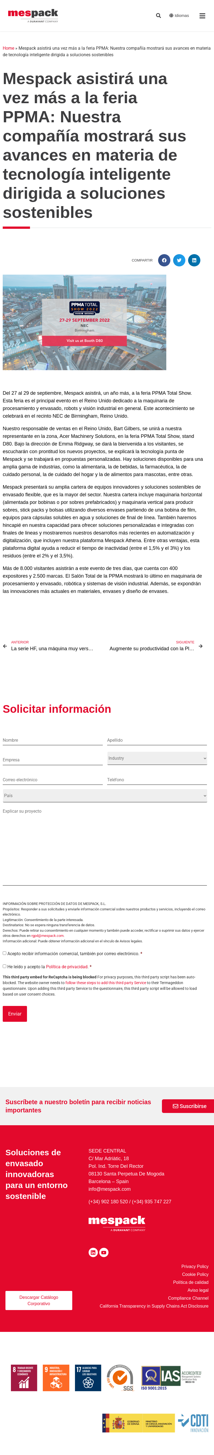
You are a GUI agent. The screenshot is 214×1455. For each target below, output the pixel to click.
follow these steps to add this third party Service (105, 990)
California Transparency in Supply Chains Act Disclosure (154, 1313)
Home (8, 48)
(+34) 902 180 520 (109, 1208)
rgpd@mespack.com (47, 943)
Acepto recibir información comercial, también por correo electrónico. (74, 961)
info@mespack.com (110, 1196)
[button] (164, 260)
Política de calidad (191, 1289)
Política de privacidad (67, 974)
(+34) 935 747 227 (153, 1208)
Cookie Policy (195, 1281)
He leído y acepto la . (49, 974)
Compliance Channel (188, 1305)
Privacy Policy (195, 1273)
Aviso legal (198, 1297)
